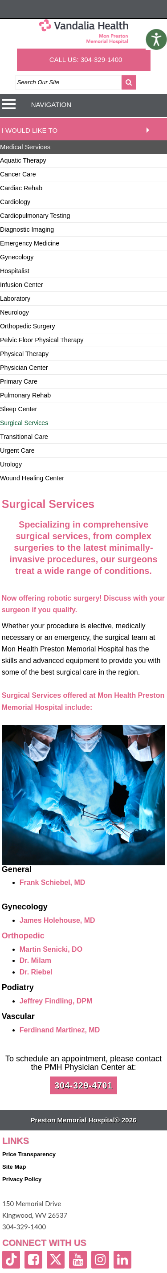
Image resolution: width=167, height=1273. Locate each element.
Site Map (14, 1166)
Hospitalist (14, 270)
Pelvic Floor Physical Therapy (41, 340)
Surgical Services (24, 422)
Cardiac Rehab (21, 188)
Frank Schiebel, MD (53, 882)
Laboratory (15, 298)
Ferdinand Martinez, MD (60, 1030)
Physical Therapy (24, 353)
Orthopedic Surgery (27, 326)
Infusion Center (21, 284)
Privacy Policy (21, 1179)
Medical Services (25, 147)
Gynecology (16, 257)
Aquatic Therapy (23, 160)
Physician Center (24, 367)
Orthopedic (23, 935)
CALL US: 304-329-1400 (85, 59)
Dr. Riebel (36, 972)
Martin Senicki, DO (51, 949)
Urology (11, 464)
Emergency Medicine (29, 243)
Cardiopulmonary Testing (35, 215)
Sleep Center (18, 409)
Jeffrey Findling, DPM (56, 1001)
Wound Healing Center (32, 478)
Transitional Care (24, 436)
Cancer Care (18, 174)
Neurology (14, 312)
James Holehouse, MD (57, 920)
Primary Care (18, 381)
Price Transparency (29, 1154)
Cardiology (15, 201)
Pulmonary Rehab (25, 395)
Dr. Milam (35, 960)
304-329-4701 (83, 1085)
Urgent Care (17, 450)
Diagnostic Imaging (27, 229)
